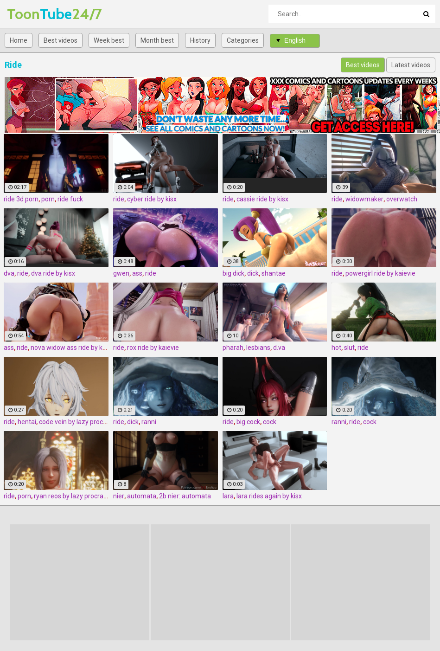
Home (18, 40)
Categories (243, 40)
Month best (157, 40)
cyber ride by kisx (152, 199)
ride (118, 199)
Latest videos (410, 65)
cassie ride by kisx (262, 199)
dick (253, 273)
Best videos (60, 40)
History (200, 40)
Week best (109, 40)
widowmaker (364, 199)
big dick (233, 273)
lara (228, 496)
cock (269, 421)
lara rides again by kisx (269, 496)
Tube (31, 14)
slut (349, 347)
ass (137, 273)
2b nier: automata (185, 496)
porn (48, 199)
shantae (273, 273)
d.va (279, 347)
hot (336, 347)
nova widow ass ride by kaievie (75, 347)
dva (9, 273)
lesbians (258, 347)
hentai (27, 421)
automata (141, 496)
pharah (233, 347)
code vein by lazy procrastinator (85, 421)
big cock (248, 421)
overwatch (401, 199)
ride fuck (70, 199)
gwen (121, 273)
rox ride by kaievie (153, 347)
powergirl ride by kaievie (380, 273)
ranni (148, 421)
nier (118, 496)
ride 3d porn (21, 199)
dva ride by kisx (53, 273)
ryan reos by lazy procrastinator (80, 496)
